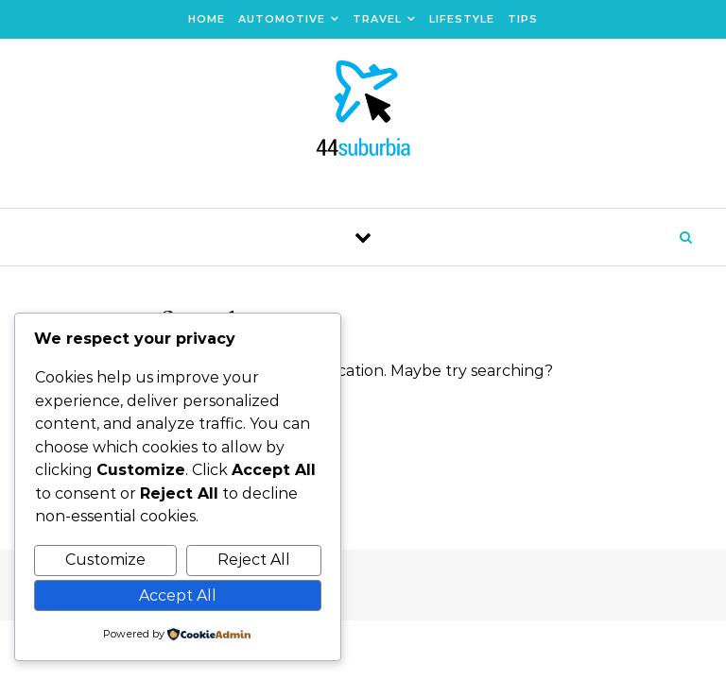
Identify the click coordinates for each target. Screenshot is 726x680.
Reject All (253, 560)
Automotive (281, 19)
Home (206, 19)
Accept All (177, 595)
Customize (105, 560)
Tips (523, 19)
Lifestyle (461, 19)
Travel (377, 19)
